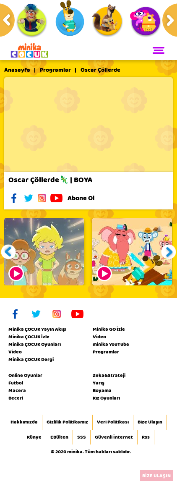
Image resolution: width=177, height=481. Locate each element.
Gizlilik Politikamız (67, 422)
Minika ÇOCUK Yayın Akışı (37, 329)
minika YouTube (111, 344)
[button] (8, 251)
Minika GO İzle (109, 329)
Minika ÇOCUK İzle (28, 336)
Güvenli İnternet (114, 437)
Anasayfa (17, 70)
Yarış (98, 383)
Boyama (102, 390)
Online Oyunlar (25, 375)
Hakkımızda (24, 422)
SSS (81, 437)
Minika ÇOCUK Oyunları (34, 344)
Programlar (55, 70)
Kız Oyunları (106, 398)
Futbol (15, 383)
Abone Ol (87, 198)
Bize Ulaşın (150, 422)
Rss (146, 437)
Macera (17, 390)
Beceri (15, 398)
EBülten (59, 437)
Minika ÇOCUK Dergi (31, 359)
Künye (34, 437)
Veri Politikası (113, 422)
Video (15, 352)
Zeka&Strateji (109, 375)
